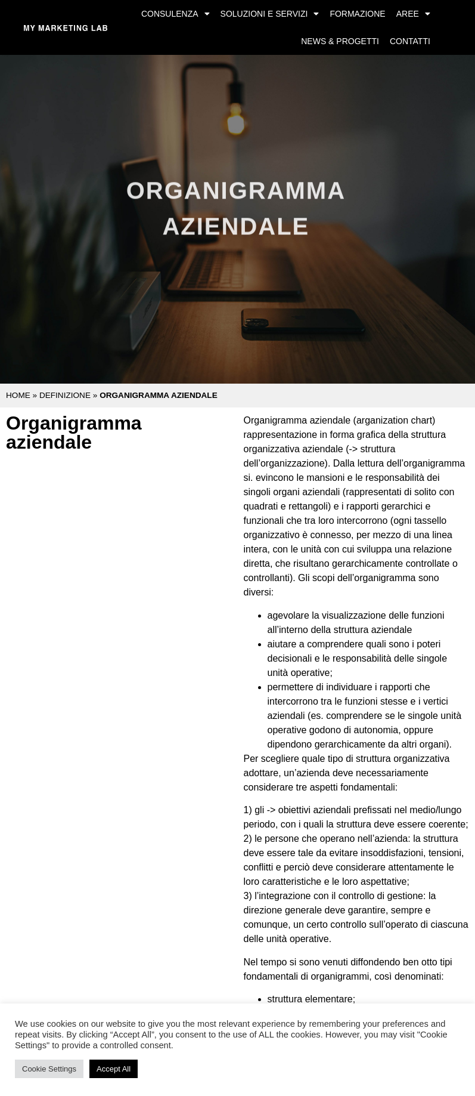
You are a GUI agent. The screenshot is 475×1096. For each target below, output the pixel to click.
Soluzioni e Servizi (270, 14)
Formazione (357, 13)
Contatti (410, 41)
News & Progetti (340, 41)
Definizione (65, 395)
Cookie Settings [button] (49, 1068)
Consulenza (175, 14)
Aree (413, 14)
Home (18, 395)
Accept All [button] (114, 1068)
